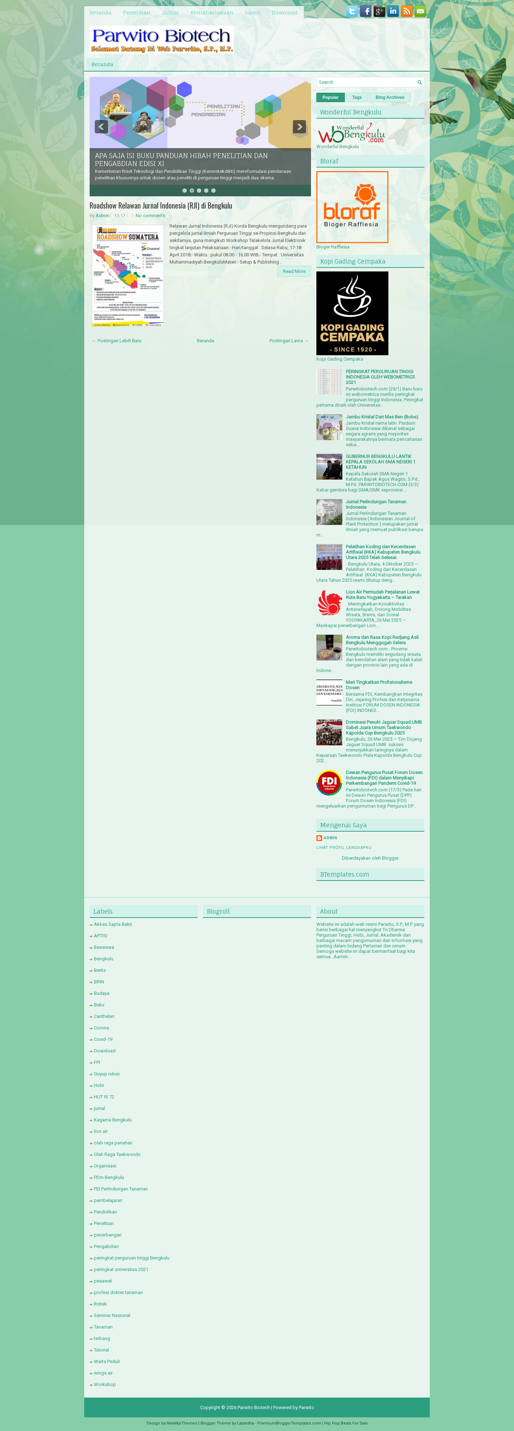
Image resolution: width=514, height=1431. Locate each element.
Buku (99, 1004)
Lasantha (245, 1423)
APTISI (100, 935)
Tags (357, 97)
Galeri (252, 12)
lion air (101, 1131)
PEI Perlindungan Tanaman (121, 1189)
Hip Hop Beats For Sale (346, 1423)
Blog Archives (390, 97)
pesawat (103, 1281)
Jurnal (170, 12)
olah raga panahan (113, 1143)
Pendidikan (105, 1212)
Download (285, 12)
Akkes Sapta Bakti (113, 924)
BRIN (99, 981)
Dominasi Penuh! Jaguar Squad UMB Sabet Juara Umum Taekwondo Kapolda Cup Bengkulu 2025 (384, 727)
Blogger (390, 858)
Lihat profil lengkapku (344, 848)
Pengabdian (106, 1246)
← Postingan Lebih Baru (116, 340)
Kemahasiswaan (211, 12)
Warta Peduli (107, 1361)
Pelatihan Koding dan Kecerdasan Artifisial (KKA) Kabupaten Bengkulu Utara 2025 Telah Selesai (383, 552)
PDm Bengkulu (109, 1177)
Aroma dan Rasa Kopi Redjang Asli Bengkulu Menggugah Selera (382, 640)
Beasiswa (104, 947)
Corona (101, 1027)
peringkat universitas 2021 (121, 1269)
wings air (103, 1373)
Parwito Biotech (254, 1407)
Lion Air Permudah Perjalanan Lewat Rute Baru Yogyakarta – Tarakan (383, 594)
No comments (150, 215)
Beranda (101, 12)
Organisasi (105, 1166)
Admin (102, 215)
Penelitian (136, 12)
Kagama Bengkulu (113, 1120)
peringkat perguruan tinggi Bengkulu (132, 1258)
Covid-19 (103, 1039)
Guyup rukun (107, 1073)
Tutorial (101, 1350)
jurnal (99, 1108)
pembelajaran (108, 1200)
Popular (331, 97)
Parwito (306, 1407)
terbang (102, 1338)
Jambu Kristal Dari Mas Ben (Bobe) (382, 417)
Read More (294, 271)
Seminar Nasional (112, 1315)
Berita (100, 970)
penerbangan (108, 1235)
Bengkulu (103, 958)
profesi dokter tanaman (118, 1292)
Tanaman (103, 1327)
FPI (97, 1062)
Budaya (101, 993)
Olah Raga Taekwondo (117, 1154)
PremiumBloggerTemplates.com (289, 1423)
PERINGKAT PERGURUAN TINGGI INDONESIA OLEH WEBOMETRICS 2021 (380, 377)
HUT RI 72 (104, 1096)
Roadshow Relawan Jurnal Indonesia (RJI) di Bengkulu (161, 205)
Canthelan (104, 1016)
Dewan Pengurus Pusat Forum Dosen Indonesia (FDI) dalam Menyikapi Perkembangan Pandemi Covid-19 (384, 778)
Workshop (105, 1384)
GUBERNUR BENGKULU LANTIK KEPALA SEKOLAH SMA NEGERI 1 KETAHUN (380, 462)
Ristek (100, 1304)
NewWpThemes (182, 1423)
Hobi (99, 1085)
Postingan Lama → (289, 340)
